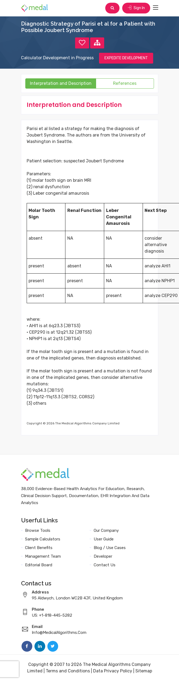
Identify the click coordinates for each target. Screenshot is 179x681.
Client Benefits (38, 547)
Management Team (43, 556)
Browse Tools (37, 530)
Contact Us (104, 565)
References (124, 83)
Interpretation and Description (61, 83)
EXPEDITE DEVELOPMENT (126, 58)
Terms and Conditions (68, 670)
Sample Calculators (42, 539)
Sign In (136, 8)
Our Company (106, 530)
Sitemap (143, 670)
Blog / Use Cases (110, 547)
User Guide (104, 539)
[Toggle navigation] (155, 7)
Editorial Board (38, 565)
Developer (103, 556)
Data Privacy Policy (112, 670)
